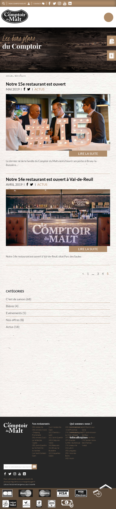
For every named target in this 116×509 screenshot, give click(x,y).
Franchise (73, 430)
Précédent (83, 273)
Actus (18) (12, 327)
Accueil (9, 76)
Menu (103, 17)
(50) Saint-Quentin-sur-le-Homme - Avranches (39, 448)
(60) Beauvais (54, 445)
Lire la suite (88, 153)
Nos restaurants (41, 423)
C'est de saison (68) (18, 299)
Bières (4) (12, 306)
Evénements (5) (16, 313)
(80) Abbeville (37, 427)
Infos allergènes (78, 437)
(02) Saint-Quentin (56, 437)
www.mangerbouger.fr (26, 482)
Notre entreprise (76, 427)
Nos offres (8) (15, 320)
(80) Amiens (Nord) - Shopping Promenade (39, 432)
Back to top (105, 487)
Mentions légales (76, 432)
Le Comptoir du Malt (14, 16)
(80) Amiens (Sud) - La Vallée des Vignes (39, 440)
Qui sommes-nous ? (81, 423)
